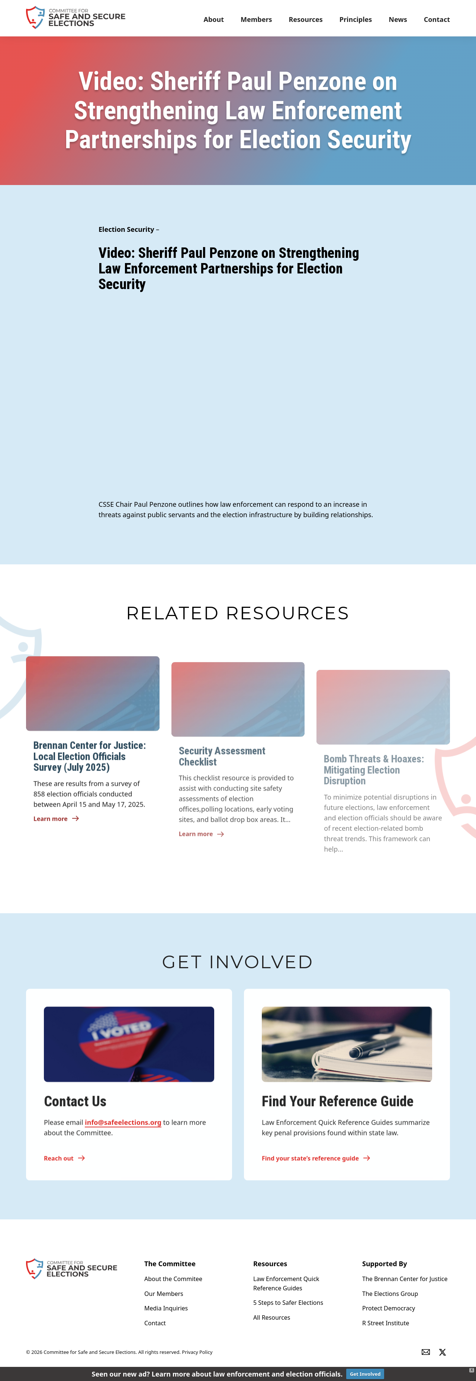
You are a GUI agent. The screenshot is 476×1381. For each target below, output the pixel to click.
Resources (306, 19)
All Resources (271, 1317)
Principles (356, 19)
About (213, 19)
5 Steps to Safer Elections (288, 1303)
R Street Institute (385, 1323)
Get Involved (365, 1374)
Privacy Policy (197, 1352)
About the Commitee (173, 1279)
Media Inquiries (166, 1308)
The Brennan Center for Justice (405, 1279)
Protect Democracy (388, 1308)
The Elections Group (390, 1294)
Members (256, 19)
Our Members (163, 1294)
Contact (437, 19)
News (398, 19)
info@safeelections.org (123, 1126)
